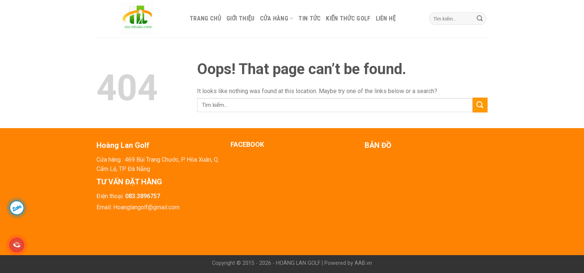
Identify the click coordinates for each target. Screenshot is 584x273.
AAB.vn (363, 263)
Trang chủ (205, 18)
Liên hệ (386, 18)
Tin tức (309, 18)
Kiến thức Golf (348, 18)
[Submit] (479, 18)
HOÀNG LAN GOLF (298, 263)
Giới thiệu (240, 18)
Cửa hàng (276, 18)
